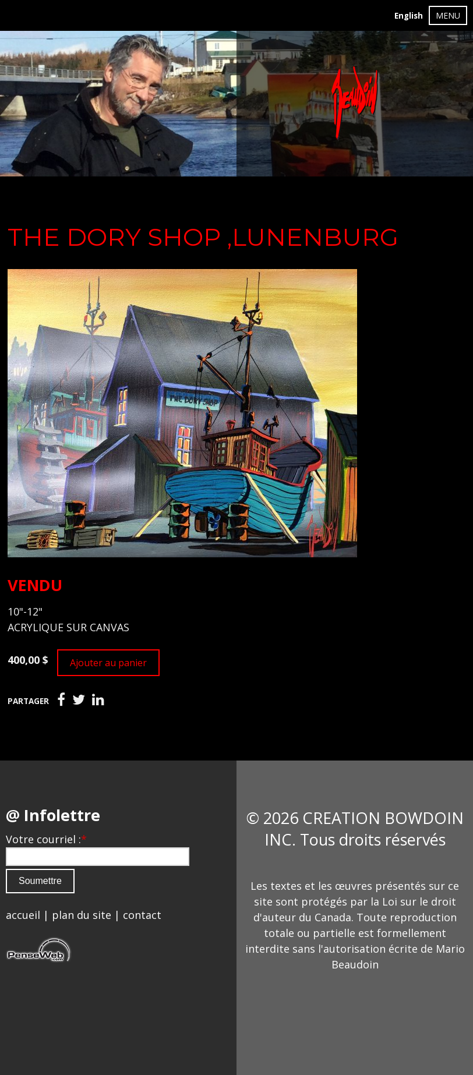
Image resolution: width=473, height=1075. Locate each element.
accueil (23, 915)
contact (142, 915)
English (408, 15)
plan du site (81, 915)
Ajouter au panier (108, 662)
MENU (448, 15)
